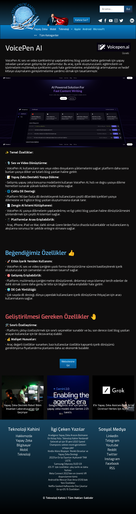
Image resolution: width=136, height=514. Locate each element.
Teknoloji (64, 29)
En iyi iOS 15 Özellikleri (68, 489)
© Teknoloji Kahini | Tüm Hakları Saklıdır (68, 498)
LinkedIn (112, 436)
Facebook (112, 464)
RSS (112, 468)
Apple (77, 29)
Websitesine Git (68, 363)
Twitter (112, 454)
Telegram (112, 441)
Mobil (53, 29)
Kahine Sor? (81, 20)
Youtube (112, 445)
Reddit (112, 450)
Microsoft (99, 29)
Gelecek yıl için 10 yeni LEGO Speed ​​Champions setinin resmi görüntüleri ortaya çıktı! (68, 444)
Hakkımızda (24, 436)
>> (35, 35)
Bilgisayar (24, 445)
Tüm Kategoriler (49, 35)
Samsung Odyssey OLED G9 (68, 464)
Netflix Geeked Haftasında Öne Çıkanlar (68, 486)
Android (87, 29)
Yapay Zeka (40, 29)
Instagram (112, 459)
